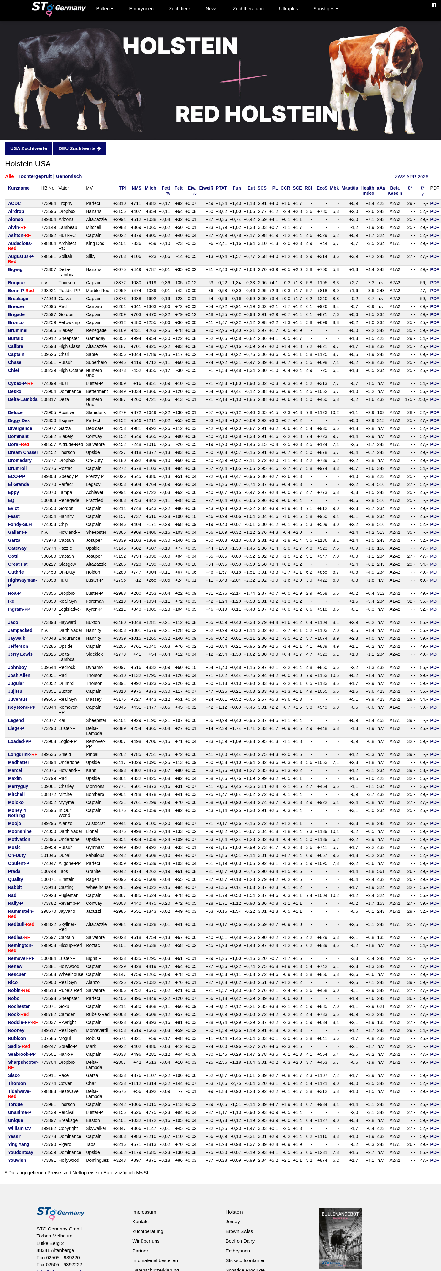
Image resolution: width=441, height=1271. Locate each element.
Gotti (13, 556)
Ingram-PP (19, 609)
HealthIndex (367, 190)
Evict (13, 508)
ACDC (14, 203)
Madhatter (18, 762)
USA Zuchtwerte (28, 148)
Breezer (16, 306)
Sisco (14, 1075)
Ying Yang (18, 1144)
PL (275, 188)
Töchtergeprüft (35, 176)
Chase (14, 362)
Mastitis (349, 188)
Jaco (13, 622)
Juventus (17, 699)
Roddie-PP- (23, 1022)
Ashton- (19, 235)
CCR (285, 188)
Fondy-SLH (20, 524)
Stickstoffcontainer (244, 1260)
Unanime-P (19, 1112)
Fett (178, 188)
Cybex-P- (20, 383)
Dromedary (20, 460)
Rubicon (17, 1038)
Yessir (14, 1136)
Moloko (16, 802)
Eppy (13, 492)
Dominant (18, 436)
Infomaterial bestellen (155, 1260)
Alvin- (17, 227)
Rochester (19, 1006)
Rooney (16, 1030)
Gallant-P (17, 532)
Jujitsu (15, 691)
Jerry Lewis (20, 654)
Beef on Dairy (240, 1241)
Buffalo (15, 338)
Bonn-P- (21, 290)
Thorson (17, 1083)
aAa (381, 188)
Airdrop (16, 211)
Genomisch (69, 176)
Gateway (17, 548)
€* (410, 188)
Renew (15, 966)
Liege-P (16, 728)
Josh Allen (19, 675)
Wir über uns (145, 1241)
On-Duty (17, 855)
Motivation (19, 839)
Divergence (20, 428)
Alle (9, 176)
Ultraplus (288, 8)
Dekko (14, 391)
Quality (15, 879)
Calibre (15, 346)
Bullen (105, 8)
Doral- (18, 444)
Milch (150, 188)
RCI (308, 188)
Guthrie (16, 572)
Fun (237, 188)
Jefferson (18, 646)
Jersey (232, 1221)
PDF (434, 203)
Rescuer (17, 974)
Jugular (16, 683)
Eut (251, 188)
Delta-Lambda (23, 399)
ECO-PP (16, 476)
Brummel (17, 330)
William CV (19, 1128)
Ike (11, 601)
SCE (297, 188)
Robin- (19, 990)
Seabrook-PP (22, 1054)
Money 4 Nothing (17, 813)
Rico (13, 982)
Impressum (144, 1211)
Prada (14, 871)
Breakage (18, 298)
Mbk (334, 188)
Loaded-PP (19, 741)
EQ (11, 500)
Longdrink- (22, 754)
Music (14, 847)
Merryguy (18, 786)
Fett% (166, 190)
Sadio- (19, 1046)
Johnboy (17, 667)
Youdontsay (20, 1152)
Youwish (17, 1160)
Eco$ (322, 188)
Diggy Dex (19, 420)
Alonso (15, 219)
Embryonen (141, 8)
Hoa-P (14, 593)
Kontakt (140, 1221)
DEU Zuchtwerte (79, 148)
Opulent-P (18, 863)
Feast (14, 516)
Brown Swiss (239, 1231)
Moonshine (20, 831)
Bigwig (15, 269)
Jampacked (20, 630)
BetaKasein (395, 190)
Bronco (16, 322)
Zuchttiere (179, 8)
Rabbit (15, 887)
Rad (12, 895)
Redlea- (19, 937)
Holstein (234, 1211)
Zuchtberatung (248, 8)
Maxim (15, 778)
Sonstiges (325, 8)
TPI (122, 188)
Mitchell (16, 794)
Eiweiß (206, 188)
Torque (15, 1104)
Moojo (14, 823)
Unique (15, 1120)
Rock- (18, 1014)
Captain (16, 354)
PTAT (221, 188)
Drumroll (17, 468)
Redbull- (21, 924)
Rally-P (15, 903)
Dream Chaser (23, 452)
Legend (16, 720)
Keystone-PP (21, 707)
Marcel (15, 770)
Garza (14, 540)
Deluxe (15, 412)
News (212, 8)
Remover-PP (21, 958)
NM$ (136, 188)
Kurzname (19, 188)
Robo (13, 998)
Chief (13, 370)
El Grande (18, 484)
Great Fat (17, 564)
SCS (262, 188)
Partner (140, 1250)
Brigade (16, 314)
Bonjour (16, 282)
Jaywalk (16, 638)
